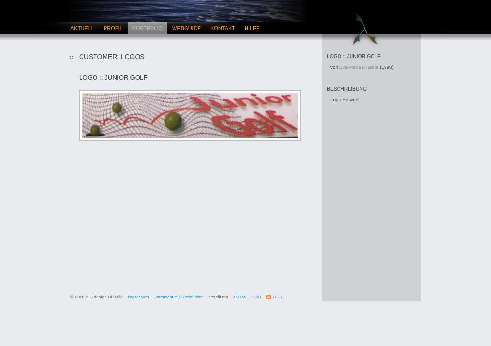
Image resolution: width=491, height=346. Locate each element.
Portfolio (147, 28)
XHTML (240, 297)
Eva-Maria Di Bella (359, 67)
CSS (256, 297)
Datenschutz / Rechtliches (179, 297)
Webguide (186, 28)
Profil (113, 28)
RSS (277, 297)
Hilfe (252, 28)
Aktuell (82, 28)
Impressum (138, 297)
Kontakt (222, 28)
